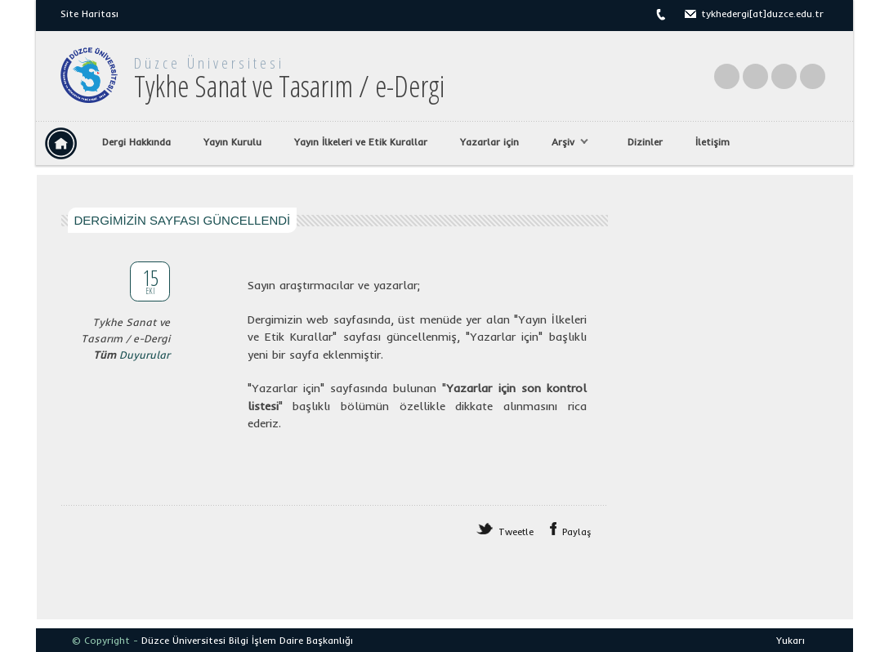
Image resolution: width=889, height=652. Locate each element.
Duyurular (144, 354)
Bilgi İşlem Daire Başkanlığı (291, 640)
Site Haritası (89, 13)
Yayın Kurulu (232, 142)
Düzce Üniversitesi (209, 63)
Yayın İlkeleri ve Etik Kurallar (360, 142)
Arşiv (565, 142)
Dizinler (645, 142)
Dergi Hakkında (136, 142)
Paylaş (577, 532)
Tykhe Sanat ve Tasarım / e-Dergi (289, 86)
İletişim (712, 142)
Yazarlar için (489, 142)
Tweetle (516, 532)
